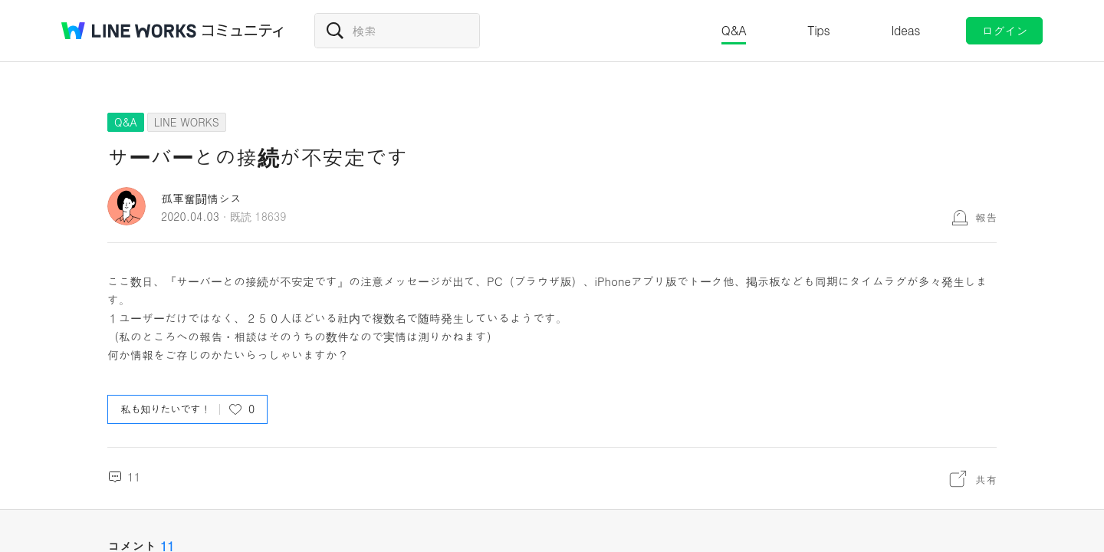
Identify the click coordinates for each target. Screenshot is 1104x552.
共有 (986, 479)
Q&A (734, 30)
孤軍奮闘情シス (201, 198)
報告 (986, 217)
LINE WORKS (186, 122)
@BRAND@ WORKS (128, 30)
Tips (818, 30)
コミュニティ (243, 31)
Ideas (905, 30)
